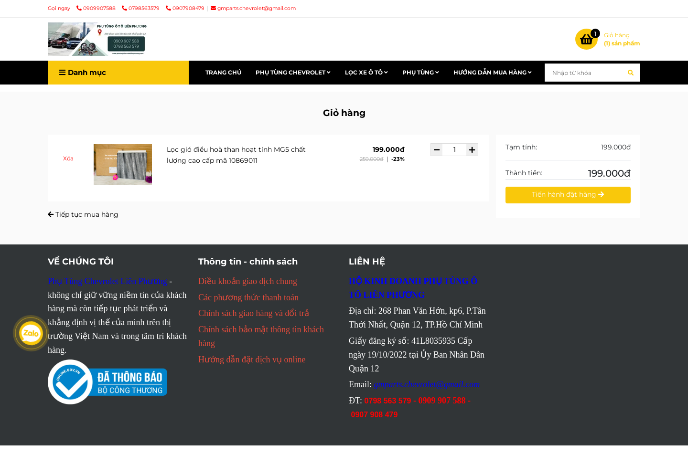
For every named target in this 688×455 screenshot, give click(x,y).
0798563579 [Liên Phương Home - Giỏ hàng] (141, 8)
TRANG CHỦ (223, 72)
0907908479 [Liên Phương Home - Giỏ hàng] (185, 8)
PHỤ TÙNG (420, 72)
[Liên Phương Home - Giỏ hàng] (98, 39)
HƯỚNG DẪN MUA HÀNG (492, 72)
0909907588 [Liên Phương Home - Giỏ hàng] (96, 8)
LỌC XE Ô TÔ (366, 72)
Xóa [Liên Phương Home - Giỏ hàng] (68, 158)
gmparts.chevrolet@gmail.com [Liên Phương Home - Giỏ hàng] (253, 8)
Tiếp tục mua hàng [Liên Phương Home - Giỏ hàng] (83, 214)
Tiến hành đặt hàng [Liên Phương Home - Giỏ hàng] (568, 194)
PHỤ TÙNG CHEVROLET (293, 72)
